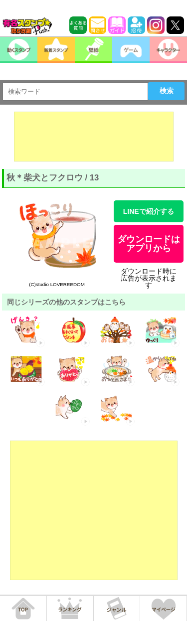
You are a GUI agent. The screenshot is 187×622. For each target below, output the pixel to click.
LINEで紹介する (148, 211)
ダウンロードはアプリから (148, 243)
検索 (167, 91)
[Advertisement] (94, 136)
